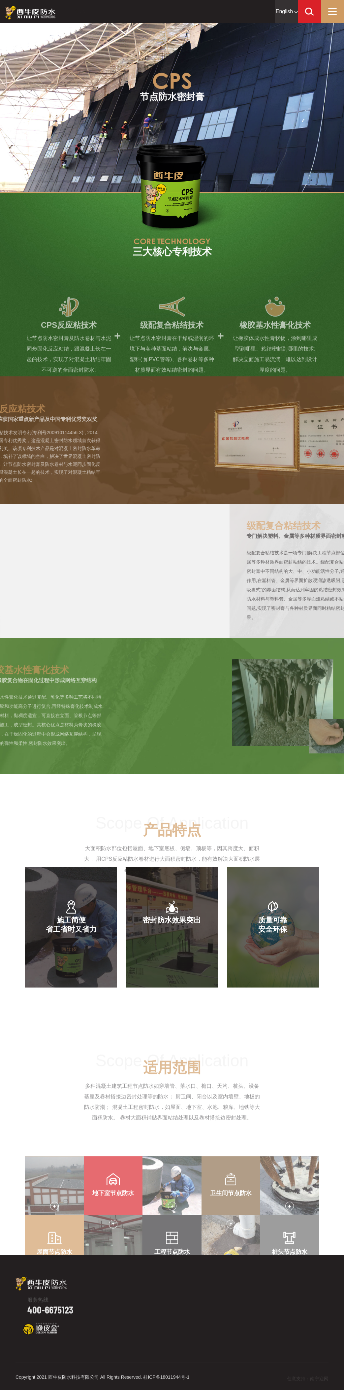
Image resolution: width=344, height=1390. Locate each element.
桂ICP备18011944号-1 (166, 1381)
